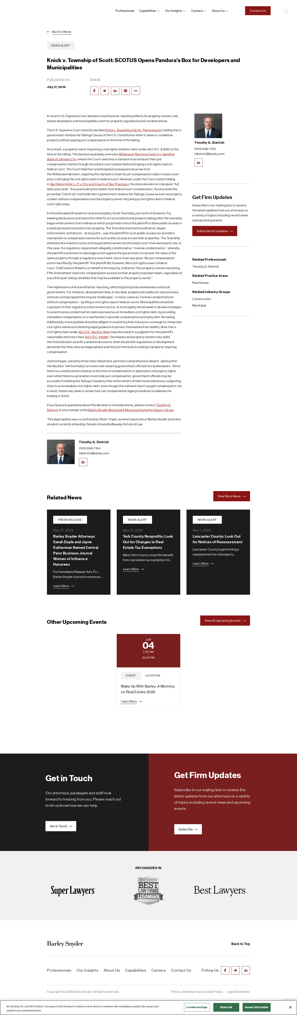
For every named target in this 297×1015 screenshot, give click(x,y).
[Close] (290, 1007)
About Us (112, 970)
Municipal (199, 305)
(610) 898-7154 (89, 448)
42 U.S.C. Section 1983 (94, 332)
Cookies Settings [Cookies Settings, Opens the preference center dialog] (196, 1007)
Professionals (125, 10)
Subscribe (188, 829)
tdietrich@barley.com (94, 453)
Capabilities (147, 10)
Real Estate (200, 282)
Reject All (226, 1007)
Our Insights (173, 10)
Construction (201, 299)
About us (218, 10)
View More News (232, 496)
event (131, 675)
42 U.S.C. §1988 (97, 337)
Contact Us (258, 10)
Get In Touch (61, 826)
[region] (148, 1007)
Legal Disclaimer (238, 991)
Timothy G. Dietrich (94, 442)
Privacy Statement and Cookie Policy (197, 991)
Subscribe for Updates (215, 231)
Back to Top (240, 944)
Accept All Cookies (256, 1007)
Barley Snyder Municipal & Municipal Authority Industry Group (131, 410)
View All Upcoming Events (225, 620)
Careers (197, 10)
